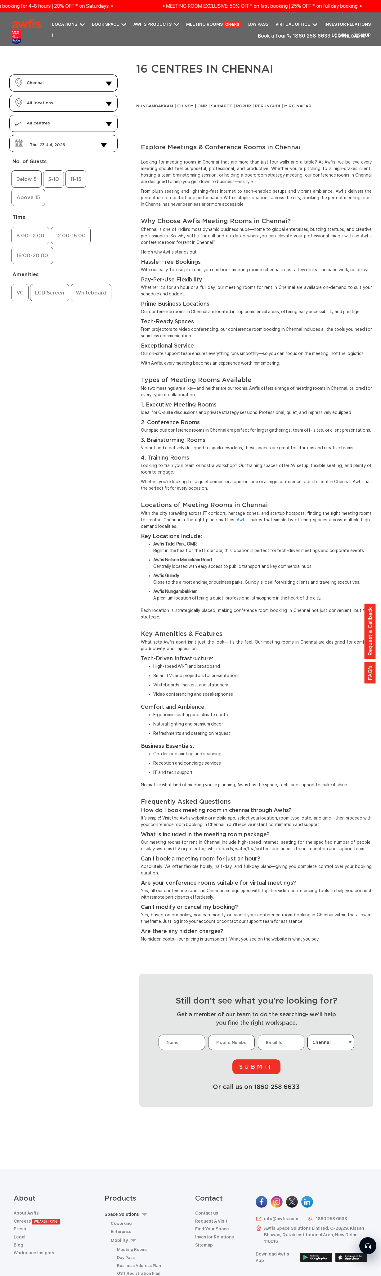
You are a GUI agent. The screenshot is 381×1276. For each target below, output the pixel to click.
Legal (19, 1236)
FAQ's (370, 673)
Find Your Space (212, 1228)
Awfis (242, 519)
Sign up (362, 35)
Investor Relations (348, 24)
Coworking (121, 1223)
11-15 (75, 179)
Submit (256, 1066)
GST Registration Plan (138, 1273)
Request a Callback (370, 631)
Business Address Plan (139, 1265)
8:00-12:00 (30, 235)
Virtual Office (296, 24)
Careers (37, 1221)
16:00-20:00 (32, 255)
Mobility (123, 1240)
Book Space (109, 24)
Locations (68, 24)
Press (20, 1228)
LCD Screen (49, 292)
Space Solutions (126, 1214)
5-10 (53, 179)
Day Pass (258, 24)
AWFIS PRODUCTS (156, 24)
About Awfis (26, 1213)
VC (20, 292)
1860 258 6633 (327, 1219)
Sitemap (204, 1244)
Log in (339, 35)
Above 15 (28, 197)
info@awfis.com (277, 1219)
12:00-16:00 (71, 235)
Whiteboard (91, 292)
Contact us (206, 1213)
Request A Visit (211, 1221)
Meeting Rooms (213, 25)
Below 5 (26, 179)
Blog (18, 1244)
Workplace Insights (34, 1252)
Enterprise (121, 1231)
